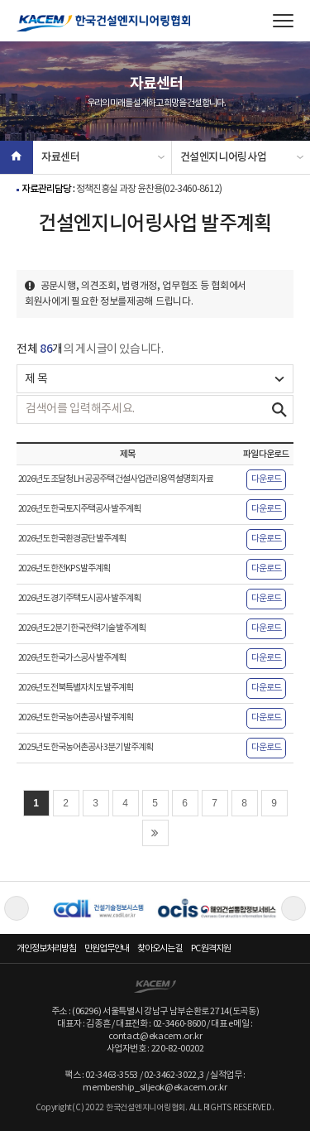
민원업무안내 (106, 948)
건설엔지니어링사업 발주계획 (223, 162)
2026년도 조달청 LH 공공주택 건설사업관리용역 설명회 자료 (115, 479)
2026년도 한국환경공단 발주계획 (72, 539)
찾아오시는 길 (160, 948)
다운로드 (266, 479)
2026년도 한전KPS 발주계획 (64, 569)
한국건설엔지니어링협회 (103, 23)
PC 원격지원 (211, 948)
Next (293, 908)
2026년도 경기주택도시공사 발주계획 (79, 599)
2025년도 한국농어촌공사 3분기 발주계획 (85, 748)
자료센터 (60, 157)
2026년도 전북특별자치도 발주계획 (75, 688)
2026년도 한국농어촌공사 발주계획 (75, 718)
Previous (16, 908)
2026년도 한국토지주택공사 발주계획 (79, 509)
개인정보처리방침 (46, 948)
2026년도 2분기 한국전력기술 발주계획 (81, 628)
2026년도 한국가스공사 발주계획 (72, 658)
